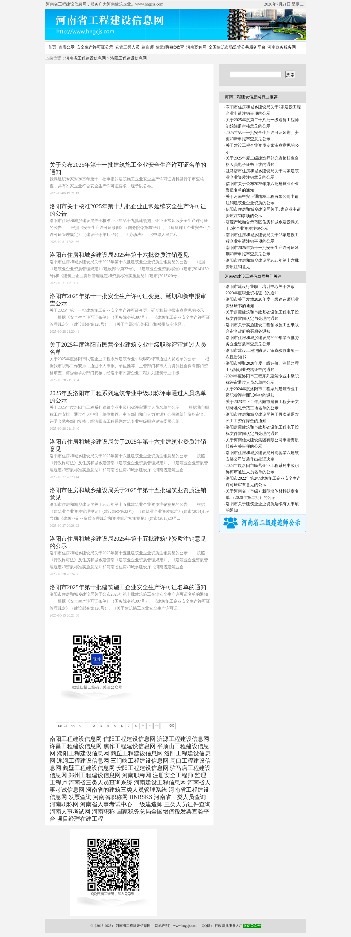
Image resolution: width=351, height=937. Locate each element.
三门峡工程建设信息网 (140, 760)
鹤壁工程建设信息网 (89, 768)
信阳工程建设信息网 (129, 739)
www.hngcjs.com (185, 926)
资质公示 (66, 47)
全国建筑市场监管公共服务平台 (237, 47)
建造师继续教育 (170, 47)
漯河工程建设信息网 (83, 760)
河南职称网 (196, 47)
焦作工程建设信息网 (129, 746)
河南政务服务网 (281, 47)
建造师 (148, 47)
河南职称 (103, 811)
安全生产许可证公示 (95, 47)
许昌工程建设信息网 (76, 746)
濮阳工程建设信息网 (83, 753)
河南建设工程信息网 (160, 782)
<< (73, 726)
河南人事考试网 (70, 811)
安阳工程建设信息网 (142, 768)
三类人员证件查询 (187, 804)
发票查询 (80, 797)
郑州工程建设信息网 (94, 775)
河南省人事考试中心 (106, 804)
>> (157, 726)
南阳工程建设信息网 (76, 739)
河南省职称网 (110, 797)
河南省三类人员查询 (180, 797)
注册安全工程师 (173, 775)
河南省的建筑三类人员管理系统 (126, 789)
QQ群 (206, 926)
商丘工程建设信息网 (137, 753)
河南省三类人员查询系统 (100, 782)
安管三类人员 (127, 47)
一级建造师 (148, 804)
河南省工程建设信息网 (85, 58)
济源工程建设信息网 (183, 739)
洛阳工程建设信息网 (128, 58)
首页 (52, 47)
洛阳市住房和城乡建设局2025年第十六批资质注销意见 (119, 255)
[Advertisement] (102, 113)
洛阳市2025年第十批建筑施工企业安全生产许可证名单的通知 (128, 587)
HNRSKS (140, 797)
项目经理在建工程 (80, 819)
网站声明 (162, 926)
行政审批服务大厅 (229, 926)
